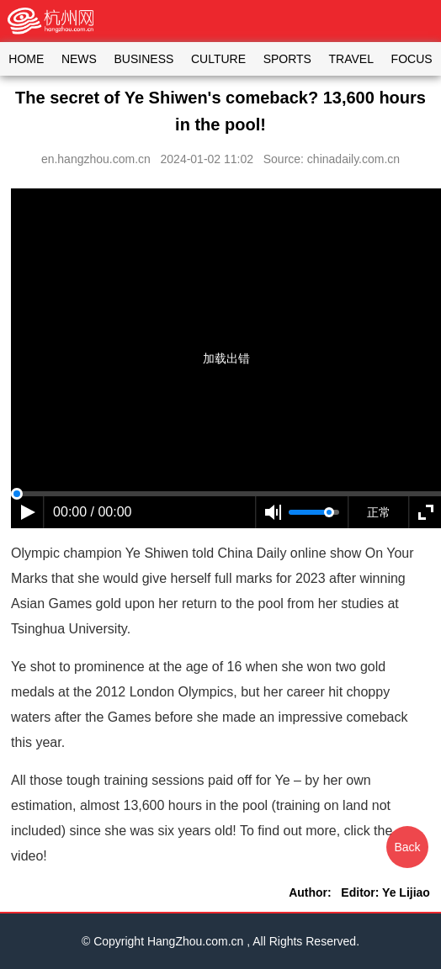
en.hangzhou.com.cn (96, 159)
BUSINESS (144, 59)
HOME (26, 59)
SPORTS (287, 59)
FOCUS (412, 59)
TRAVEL (351, 59)
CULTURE (218, 59)
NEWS (79, 59)
